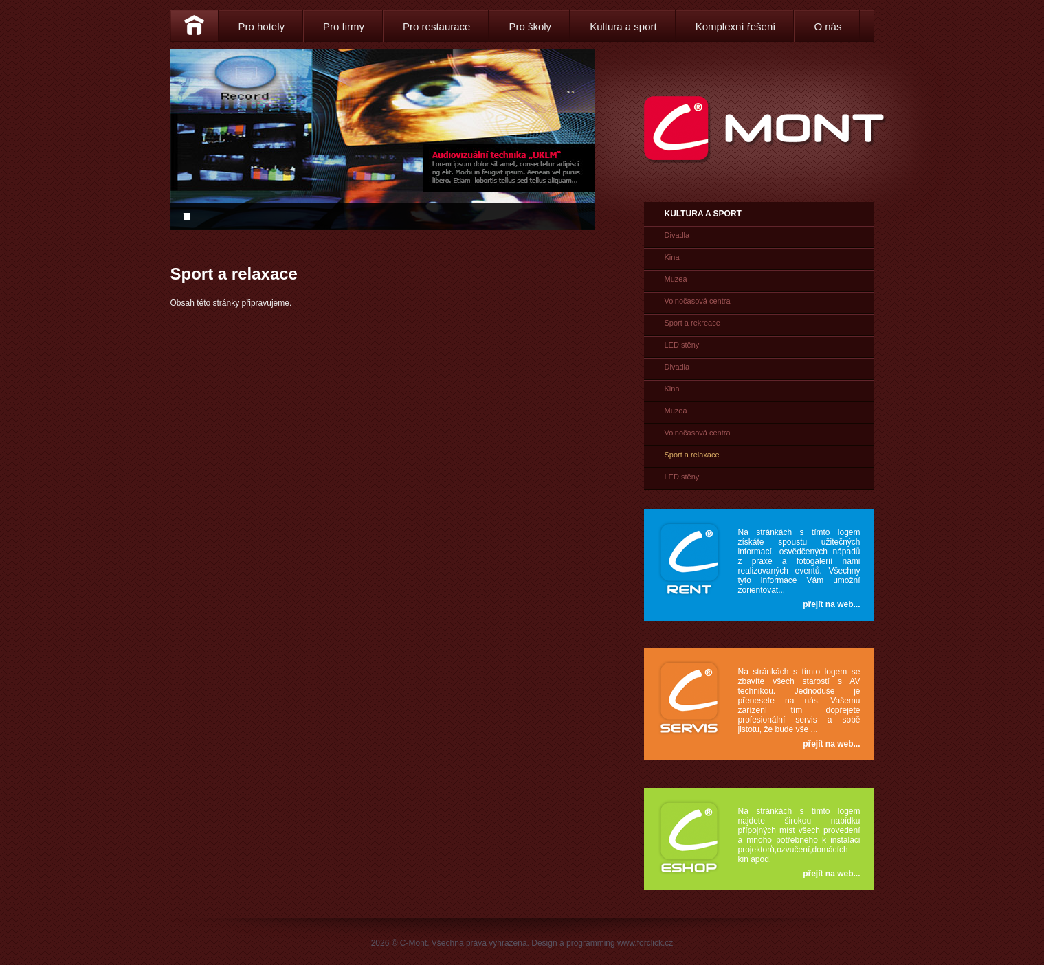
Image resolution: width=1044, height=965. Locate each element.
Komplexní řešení (736, 26)
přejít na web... (831, 604)
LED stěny (682, 345)
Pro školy (530, 26)
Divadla (677, 235)
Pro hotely (261, 26)
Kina (672, 257)
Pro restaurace (436, 26)
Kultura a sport (623, 26)
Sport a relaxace (692, 455)
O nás (827, 26)
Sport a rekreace (692, 323)
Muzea (676, 279)
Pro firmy (343, 26)
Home (194, 26)
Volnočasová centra (698, 301)
